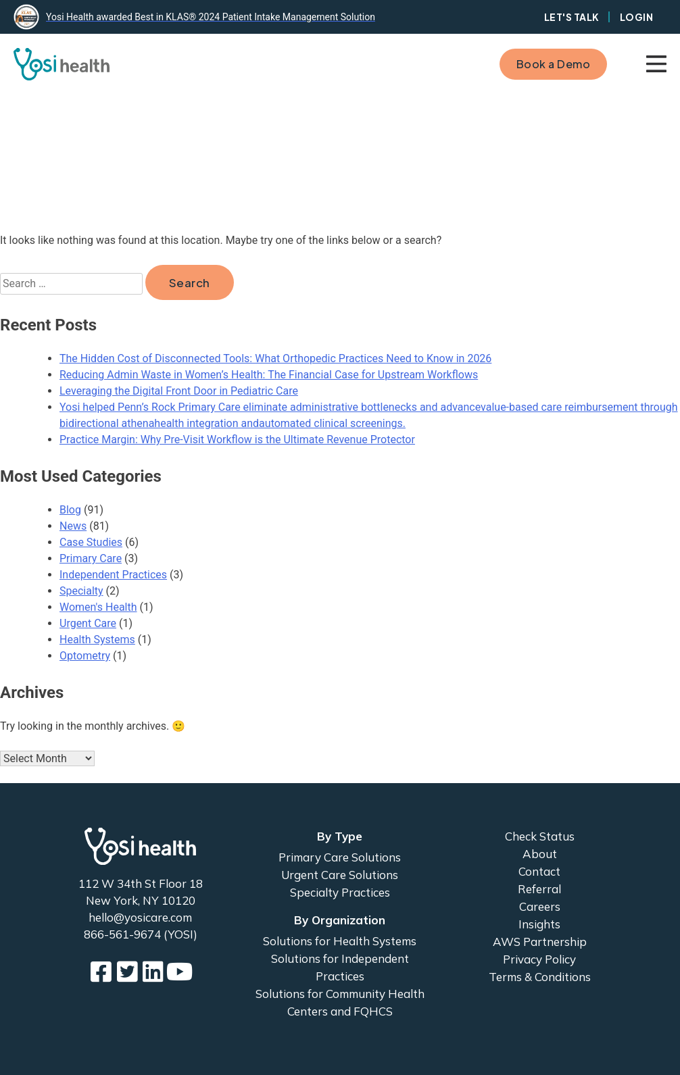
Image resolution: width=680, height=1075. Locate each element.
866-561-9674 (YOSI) (140, 934)
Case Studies (90, 542)
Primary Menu (656, 64)
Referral (539, 889)
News (73, 526)
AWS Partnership (540, 941)
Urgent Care (87, 623)
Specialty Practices (340, 892)
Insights (539, 924)
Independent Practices (113, 574)
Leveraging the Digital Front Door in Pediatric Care (178, 390)
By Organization (339, 920)
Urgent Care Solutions (339, 875)
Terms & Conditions (540, 977)
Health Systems (97, 639)
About (540, 854)
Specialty (81, 590)
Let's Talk (572, 16)
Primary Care (90, 558)
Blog (70, 509)
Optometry (84, 655)
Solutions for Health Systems (339, 941)
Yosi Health (140, 846)
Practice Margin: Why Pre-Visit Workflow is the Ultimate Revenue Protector (237, 439)
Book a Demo (553, 64)
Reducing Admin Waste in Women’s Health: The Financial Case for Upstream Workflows (268, 374)
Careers (539, 906)
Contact (539, 871)
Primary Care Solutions (339, 857)
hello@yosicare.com (140, 917)
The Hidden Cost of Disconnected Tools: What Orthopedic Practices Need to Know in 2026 (275, 358)
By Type (339, 836)
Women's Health (98, 607)
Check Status (540, 836)
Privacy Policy (539, 959)
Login (637, 16)
